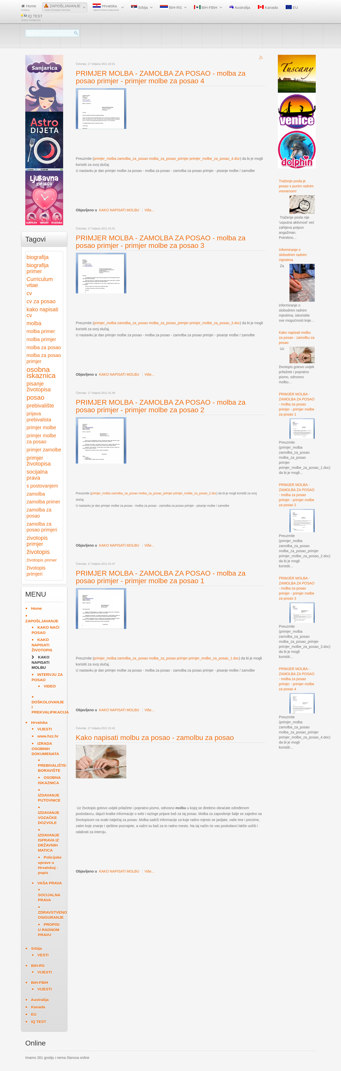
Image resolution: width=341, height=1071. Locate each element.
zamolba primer (43, 501)
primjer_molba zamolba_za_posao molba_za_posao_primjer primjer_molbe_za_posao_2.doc (153, 493)
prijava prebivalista (39, 416)
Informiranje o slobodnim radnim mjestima (293, 255)
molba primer (41, 331)
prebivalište (40, 405)
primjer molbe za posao (41, 438)
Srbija (139, 7)
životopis (38, 552)
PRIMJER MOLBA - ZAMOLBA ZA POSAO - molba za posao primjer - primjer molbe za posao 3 (161, 241)
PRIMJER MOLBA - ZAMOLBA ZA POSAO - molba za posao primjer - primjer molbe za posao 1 (161, 577)
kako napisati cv (42, 312)
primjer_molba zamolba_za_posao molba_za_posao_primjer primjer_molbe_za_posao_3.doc (167, 323)
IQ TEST (31, 17)
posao (35, 397)
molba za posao (44, 347)
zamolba (36, 494)
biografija (37, 257)
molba (34, 323)
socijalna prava (37, 475)
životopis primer (42, 560)
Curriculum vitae (40, 282)
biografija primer (37, 268)
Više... (149, 210)
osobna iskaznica (41, 372)
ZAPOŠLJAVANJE (62, 7)
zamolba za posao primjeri (42, 527)
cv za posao (41, 301)
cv (29, 293)
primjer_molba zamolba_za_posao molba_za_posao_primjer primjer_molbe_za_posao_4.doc (167, 159)
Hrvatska (106, 7)
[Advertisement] (168, 142)
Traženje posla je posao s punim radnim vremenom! (296, 186)
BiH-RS (171, 7)
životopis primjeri (36, 571)
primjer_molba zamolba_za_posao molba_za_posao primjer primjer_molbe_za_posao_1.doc (166, 658)
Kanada (268, 7)
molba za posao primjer (44, 358)
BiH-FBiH (205, 7)
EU (292, 7)
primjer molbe (41, 427)
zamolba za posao (39, 513)
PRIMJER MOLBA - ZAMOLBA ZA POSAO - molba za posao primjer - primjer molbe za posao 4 (161, 77)
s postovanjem (42, 486)
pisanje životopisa (39, 386)
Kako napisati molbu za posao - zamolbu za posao (155, 738)
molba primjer (41, 339)
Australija (239, 7)
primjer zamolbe (44, 449)
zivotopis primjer (37, 541)
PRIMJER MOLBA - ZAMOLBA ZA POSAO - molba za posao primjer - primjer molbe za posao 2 (161, 406)
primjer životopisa (39, 461)
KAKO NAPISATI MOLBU (119, 210)
